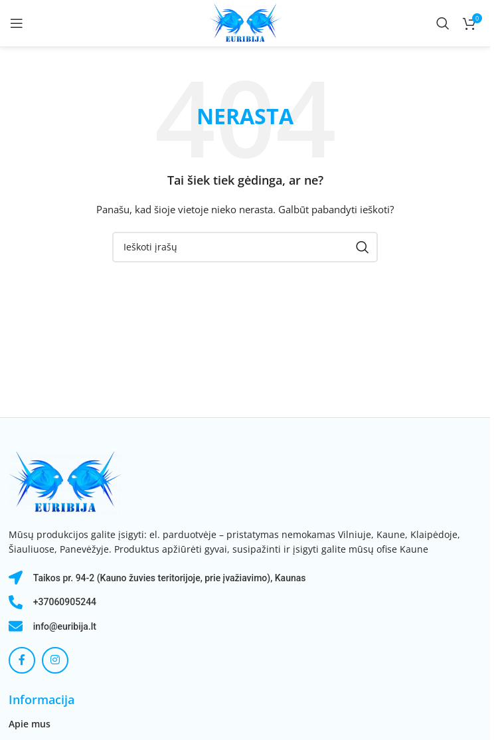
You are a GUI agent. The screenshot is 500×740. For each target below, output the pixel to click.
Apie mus (29, 723)
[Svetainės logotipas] (244, 22)
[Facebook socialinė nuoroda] (22, 660)
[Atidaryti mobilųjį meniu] (16, 23)
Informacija (41, 699)
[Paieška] (443, 23)
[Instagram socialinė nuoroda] (55, 660)
